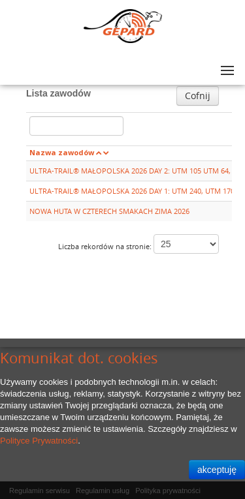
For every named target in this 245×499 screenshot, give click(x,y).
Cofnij (197, 95)
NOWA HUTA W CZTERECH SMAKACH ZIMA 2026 (109, 211)
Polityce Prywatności (39, 441)
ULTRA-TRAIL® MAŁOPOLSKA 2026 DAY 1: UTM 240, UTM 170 (132, 191)
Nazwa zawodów (61, 152)
